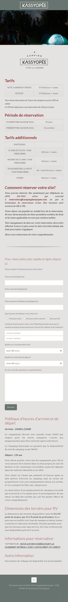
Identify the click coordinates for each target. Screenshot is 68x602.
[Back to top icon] (34, 580)
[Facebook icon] (34, 593)
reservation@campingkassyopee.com (28, 199)
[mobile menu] (64, 5)
